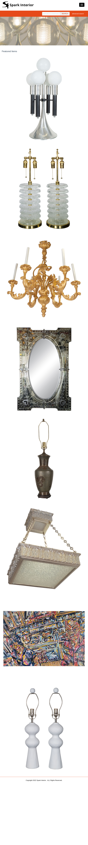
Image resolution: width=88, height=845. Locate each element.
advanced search (78, 14)
